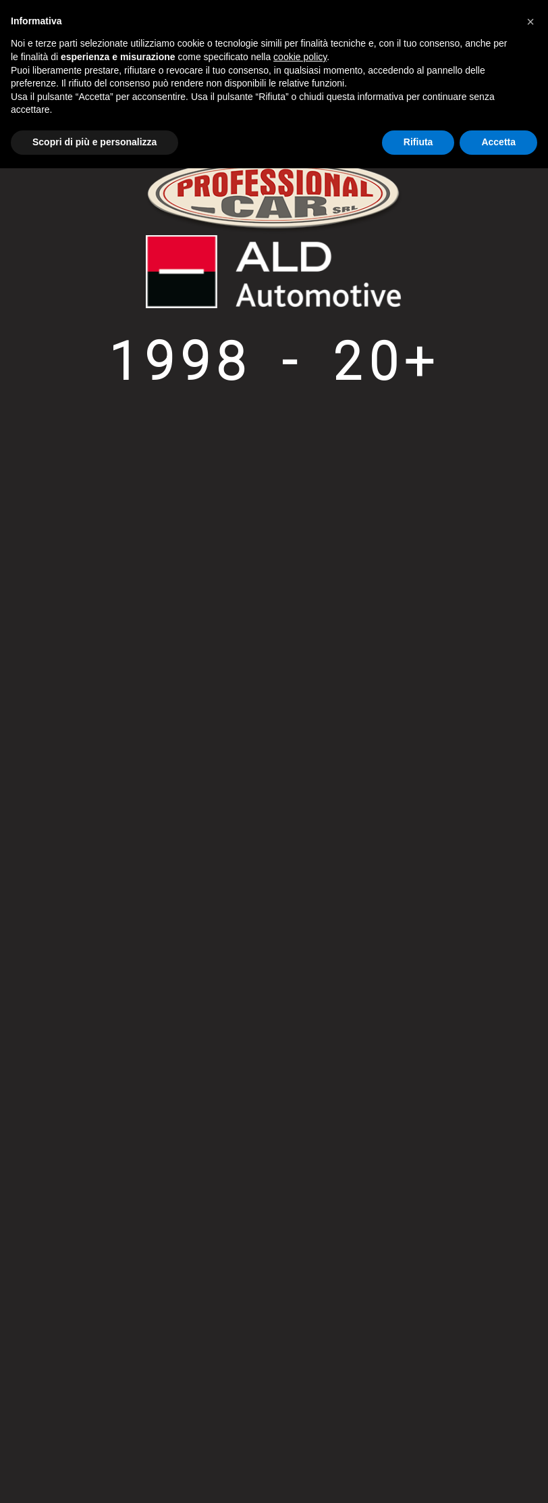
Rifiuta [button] (418, 142)
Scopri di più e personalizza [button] (94, 142)
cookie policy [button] (300, 56)
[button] (530, 21)
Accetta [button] (498, 142)
